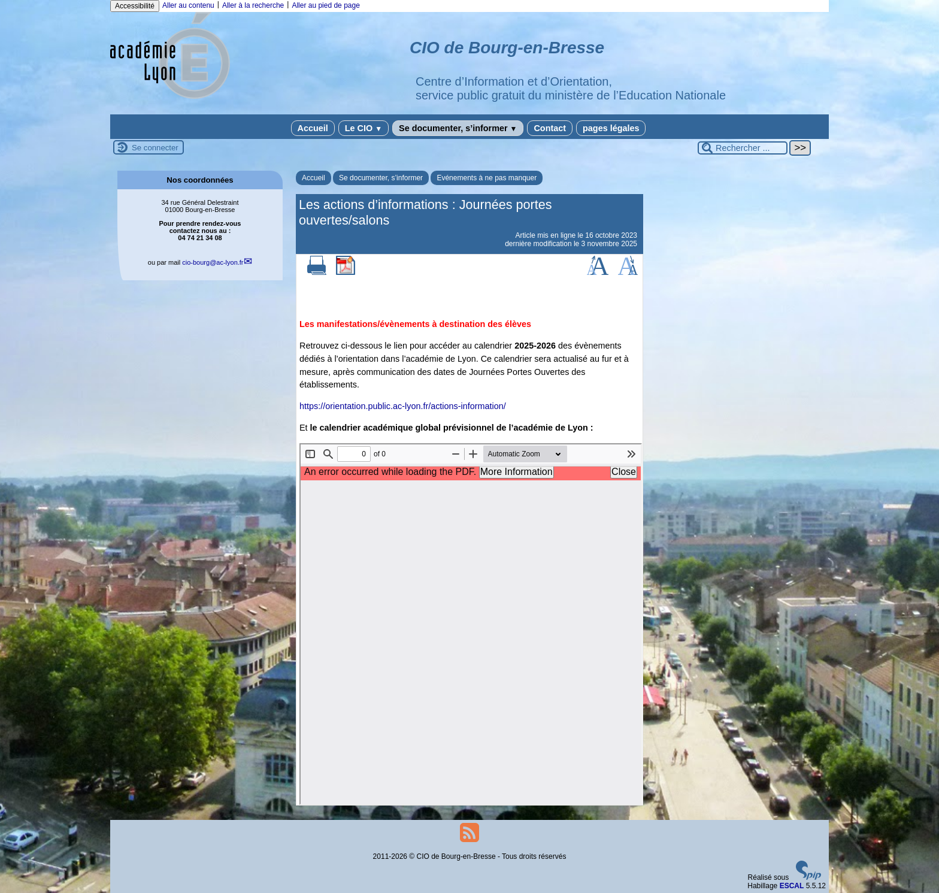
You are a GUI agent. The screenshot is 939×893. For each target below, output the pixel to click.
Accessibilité (135, 6)
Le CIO (363, 128)
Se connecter (155, 147)
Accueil (313, 128)
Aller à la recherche (253, 5)
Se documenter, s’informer (458, 128)
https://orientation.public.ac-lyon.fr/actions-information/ (402, 406)
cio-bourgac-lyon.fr (212, 262)
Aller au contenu (188, 5)
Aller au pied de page (325, 5)
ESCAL (792, 886)
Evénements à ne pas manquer (487, 178)
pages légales (611, 128)
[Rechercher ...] (742, 148)
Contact (550, 128)
